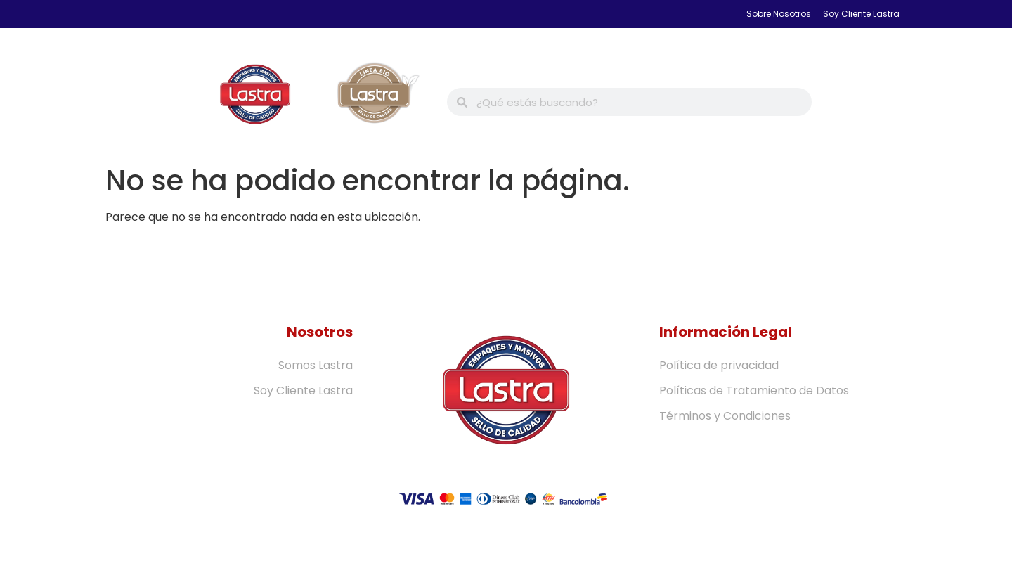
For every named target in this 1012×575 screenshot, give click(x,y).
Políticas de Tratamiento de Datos (754, 390)
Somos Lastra (315, 365)
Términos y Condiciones (725, 416)
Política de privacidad (719, 365)
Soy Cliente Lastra (303, 390)
